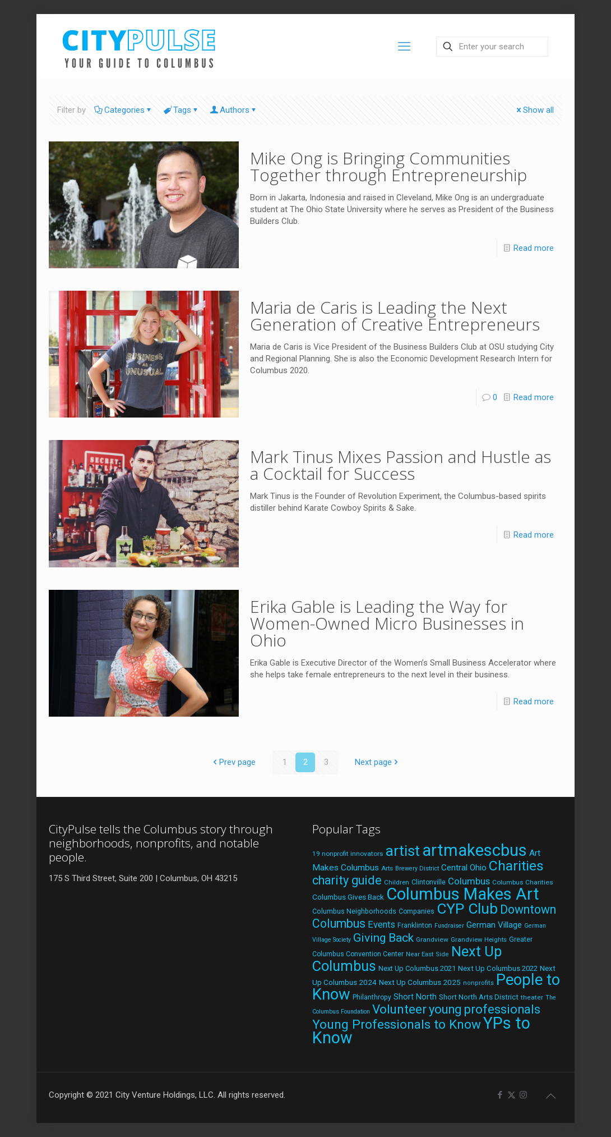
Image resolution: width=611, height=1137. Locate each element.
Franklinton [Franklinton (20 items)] (414, 925)
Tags (181, 110)
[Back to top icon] (550, 1096)
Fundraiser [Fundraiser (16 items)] (449, 925)
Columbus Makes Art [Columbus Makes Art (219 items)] (462, 894)
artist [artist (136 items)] (403, 850)
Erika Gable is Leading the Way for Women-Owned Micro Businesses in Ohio (387, 623)
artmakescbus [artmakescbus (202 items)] (474, 850)
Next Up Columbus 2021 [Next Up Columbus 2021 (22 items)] (417, 968)
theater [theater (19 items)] (532, 997)
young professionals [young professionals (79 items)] (484, 1009)
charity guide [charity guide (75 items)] (347, 880)
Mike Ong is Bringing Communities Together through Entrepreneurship (388, 166)
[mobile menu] (404, 46)
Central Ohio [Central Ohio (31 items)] (464, 868)
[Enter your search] (492, 46)
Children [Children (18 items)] (396, 882)
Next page (377, 762)
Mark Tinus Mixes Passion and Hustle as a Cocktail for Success (400, 465)
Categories (123, 110)
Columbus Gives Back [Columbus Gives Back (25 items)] (348, 896)
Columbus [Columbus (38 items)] (469, 881)
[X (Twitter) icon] (511, 1095)
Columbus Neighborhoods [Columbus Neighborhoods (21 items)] (354, 911)
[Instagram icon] (523, 1095)
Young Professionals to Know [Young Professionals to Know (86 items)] (396, 1024)
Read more (533, 248)
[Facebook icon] (500, 1095)
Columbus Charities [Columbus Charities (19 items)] (522, 882)
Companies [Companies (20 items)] (416, 911)
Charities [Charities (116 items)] (516, 866)
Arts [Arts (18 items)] (387, 868)
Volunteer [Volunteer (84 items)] (399, 1009)
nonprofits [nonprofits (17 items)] (478, 983)
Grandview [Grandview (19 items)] (432, 939)
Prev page (233, 762)
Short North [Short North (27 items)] (415, 997)
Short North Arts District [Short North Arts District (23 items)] (479, 997)
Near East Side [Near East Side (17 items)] (427, 954)
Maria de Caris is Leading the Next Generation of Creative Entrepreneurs (395, 316)
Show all (534, 110)
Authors (234, 110)
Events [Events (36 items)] (381, 924)
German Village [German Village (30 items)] (494, 925)
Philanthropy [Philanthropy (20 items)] (372, 997)
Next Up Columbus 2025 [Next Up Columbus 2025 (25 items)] (420, 982)
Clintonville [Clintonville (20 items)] (428, 882)
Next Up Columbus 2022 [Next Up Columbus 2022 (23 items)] (498, 968)
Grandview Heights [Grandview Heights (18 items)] (479, 939)
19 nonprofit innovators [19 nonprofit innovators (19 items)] (347, 854)
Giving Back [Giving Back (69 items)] (383, 937)
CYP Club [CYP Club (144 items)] (467, 908)
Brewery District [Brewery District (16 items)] (417, 868)
